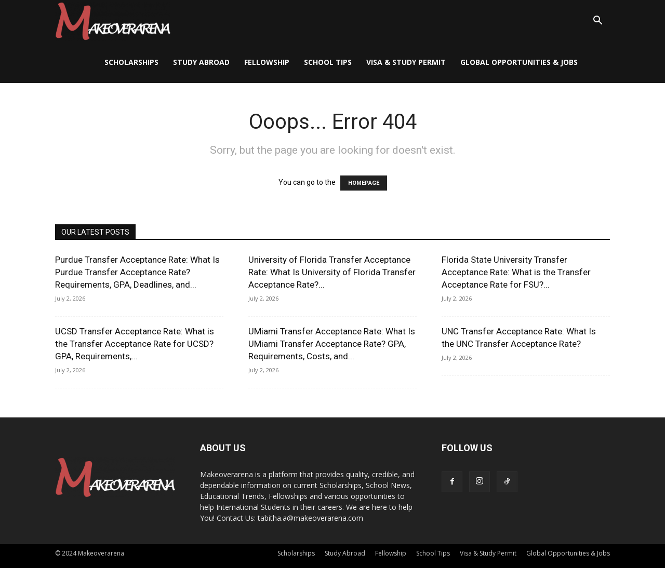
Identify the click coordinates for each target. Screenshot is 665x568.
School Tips (328, 62)
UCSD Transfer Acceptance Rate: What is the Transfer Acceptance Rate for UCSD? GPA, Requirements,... (134, 343)
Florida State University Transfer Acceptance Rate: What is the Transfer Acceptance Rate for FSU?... (516, 272)
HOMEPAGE (363, 183)
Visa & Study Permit (406, 62)
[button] (597, 21)
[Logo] (112, 21)
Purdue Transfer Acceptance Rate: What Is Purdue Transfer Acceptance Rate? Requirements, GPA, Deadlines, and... (137, 272)
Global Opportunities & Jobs (519, 62)
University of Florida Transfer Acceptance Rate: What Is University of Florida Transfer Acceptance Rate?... (332, 272)
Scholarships (131, 62)
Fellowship (266, 62)
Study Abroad (201, 62)
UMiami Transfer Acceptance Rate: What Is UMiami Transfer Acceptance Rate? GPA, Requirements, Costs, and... (331, 343)
